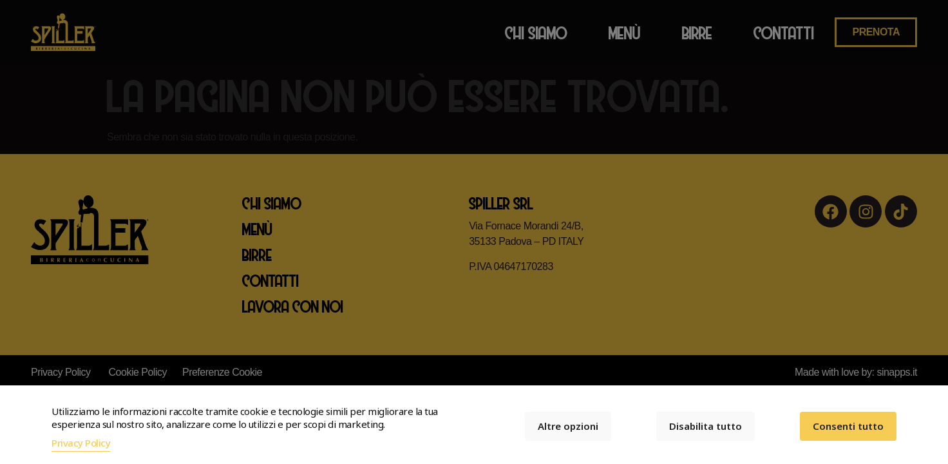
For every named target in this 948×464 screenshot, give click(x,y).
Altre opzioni (568, 426)
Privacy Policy (81, 442)
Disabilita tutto (705, 426)
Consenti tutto (848, 426)
